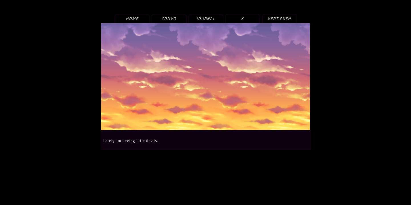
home (132, 18)
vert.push (279, 18)
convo (169, 18)
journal (205, 18)
